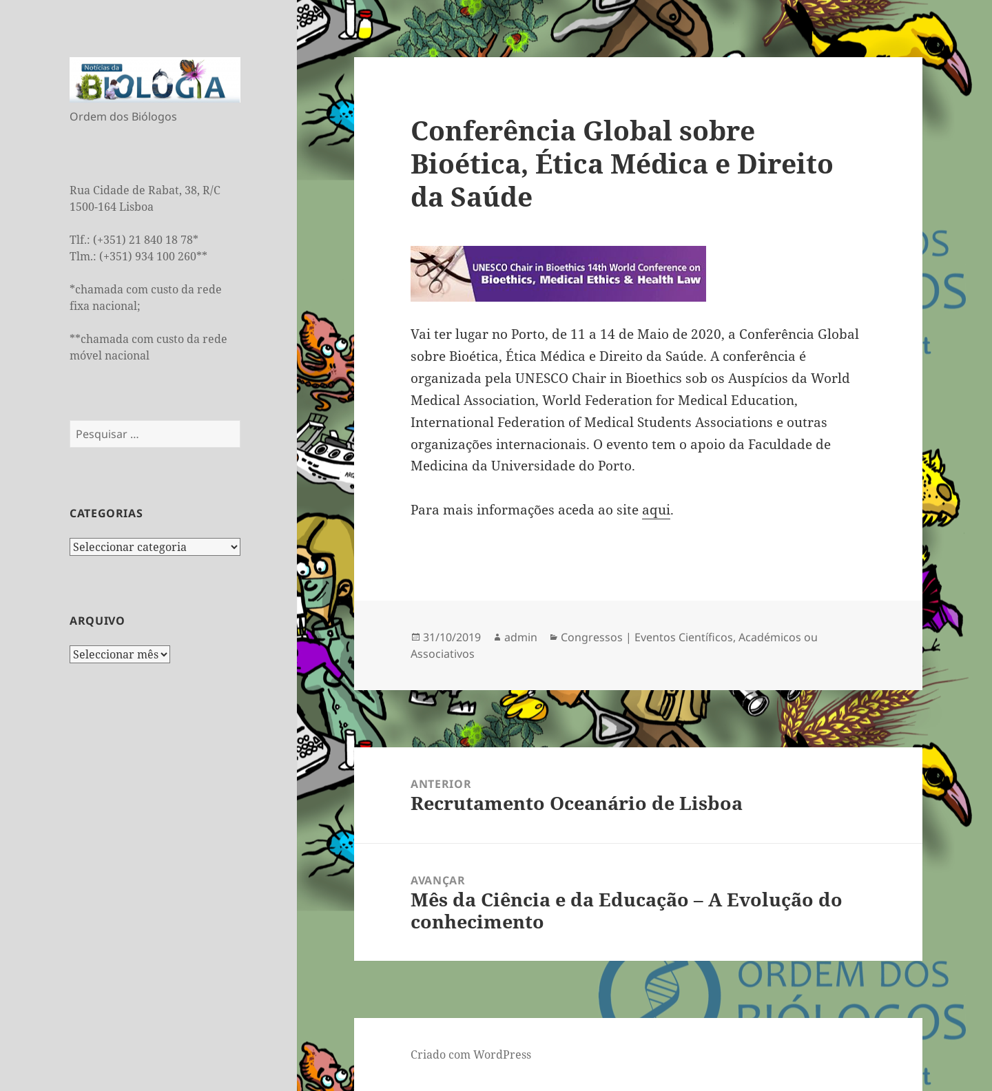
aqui (656, 510)
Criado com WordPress (471, 1054)
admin (520, 637)
